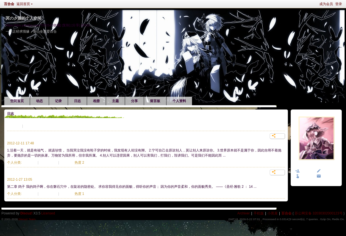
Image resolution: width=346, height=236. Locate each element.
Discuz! (26, 213)
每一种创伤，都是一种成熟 (31, 136)
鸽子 (11, 172)
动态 (39, 101)
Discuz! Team (26, 219)
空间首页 (17, 101)
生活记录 (14, 126)
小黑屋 (272, 213)
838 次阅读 (48, 163)
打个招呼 (308, 176)
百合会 (9, 4)
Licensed (48, 213)
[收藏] (56, 25)
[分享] (75, 25)
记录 (58, 101)
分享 (134, 101)
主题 (115, 101)
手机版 (259, 213)
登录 (338, 4)
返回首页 (23, 4)
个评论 (66, 163)
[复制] (66, 25)
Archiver (243, 213)
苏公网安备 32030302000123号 (319, 213)
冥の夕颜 (316, 165)
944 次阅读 (48, 194)
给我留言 (329, 171)
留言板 (155, 101)
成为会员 (326, 4)
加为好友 (308, 171)
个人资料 (179, 101)
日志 (77, 101)
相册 (96, 101)
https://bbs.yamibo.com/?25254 (28, 25)
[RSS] (85, 25)
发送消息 (329, 176)
